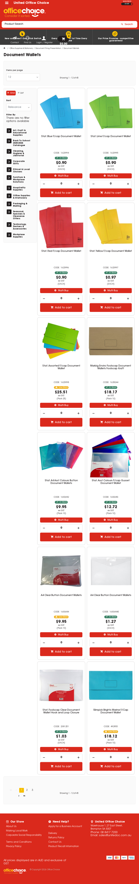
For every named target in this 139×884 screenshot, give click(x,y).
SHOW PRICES (127, 1)
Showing (69, 78)
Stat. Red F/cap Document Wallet (61, 251)
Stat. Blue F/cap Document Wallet (61, 136)
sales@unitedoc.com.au (115, 835)
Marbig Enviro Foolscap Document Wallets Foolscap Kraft (110, 367)
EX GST (127, 4)
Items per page (14, 70)
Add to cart (63, 193)
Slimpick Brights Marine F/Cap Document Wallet (110, 711)
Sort (8, 101)
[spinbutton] (61, 183)
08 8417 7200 (109, 832)
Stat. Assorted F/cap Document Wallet (61, 367)
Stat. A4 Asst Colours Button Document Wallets (61, 482)
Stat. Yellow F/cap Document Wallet (111, 251)
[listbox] (23, 77)
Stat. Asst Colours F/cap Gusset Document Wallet (111, 482)
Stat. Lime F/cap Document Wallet (111, 136)
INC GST (132, 4)
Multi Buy (62, 176)
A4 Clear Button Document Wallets (61, 595)
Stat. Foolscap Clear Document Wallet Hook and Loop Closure (61, 711)
